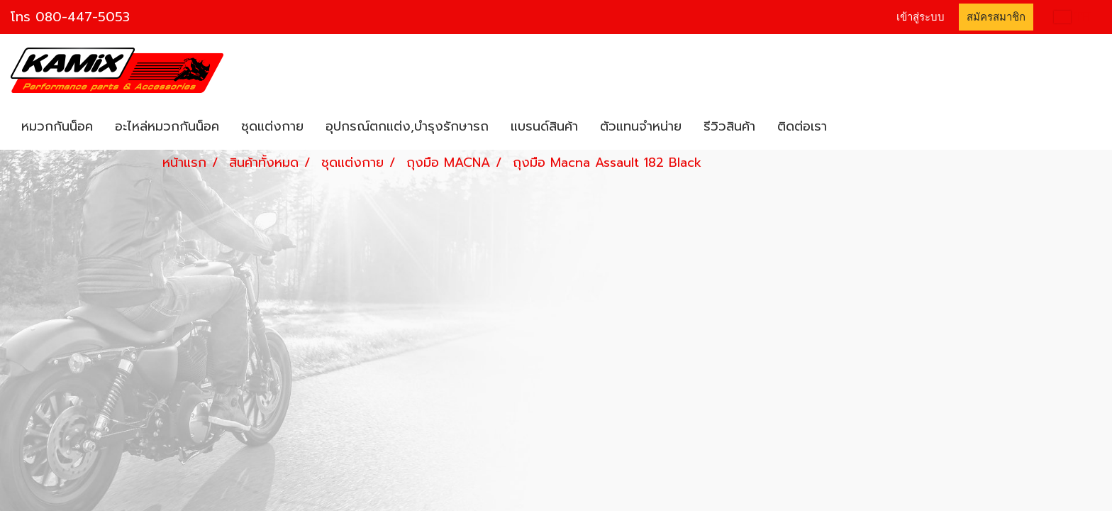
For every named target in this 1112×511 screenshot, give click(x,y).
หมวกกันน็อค (57, 126)
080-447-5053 (82, 17)
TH (1072, 17)
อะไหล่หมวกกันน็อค (167, 126)
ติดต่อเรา (802, 126)
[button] (850, 127)
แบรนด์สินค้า (544, 126)
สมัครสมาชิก (996, 17)
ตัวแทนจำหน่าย (641, 126)
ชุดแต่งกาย (272, 126)
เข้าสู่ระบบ (920, 17)
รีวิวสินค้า (729, 126)
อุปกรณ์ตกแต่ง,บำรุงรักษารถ (407, 126)
